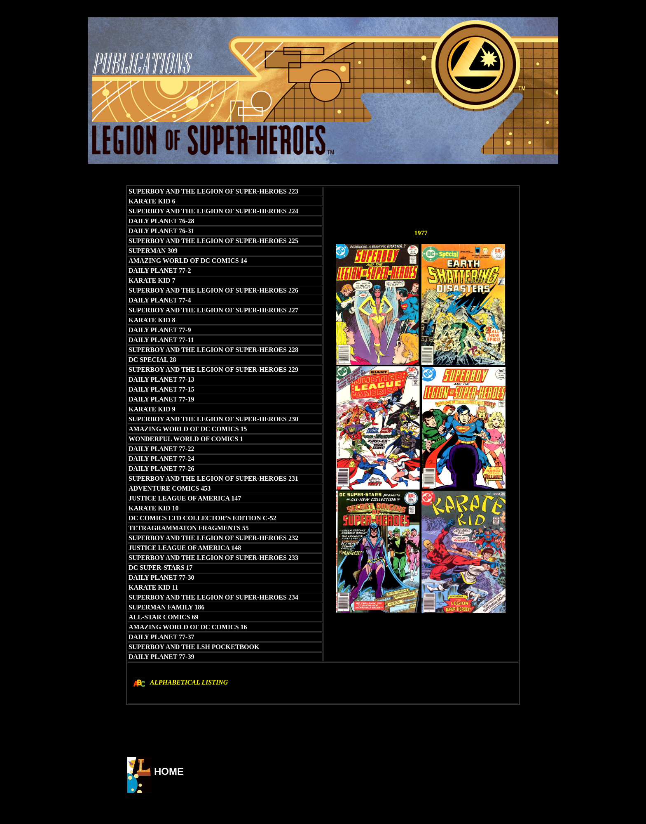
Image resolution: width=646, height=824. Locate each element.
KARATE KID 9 (152, 409)
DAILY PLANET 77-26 (161, 468)
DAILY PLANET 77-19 (161, 399)
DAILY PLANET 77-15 (161, 389)
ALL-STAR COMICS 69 (164, 617)
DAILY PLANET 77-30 (161, 577)
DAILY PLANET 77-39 (161, 656)
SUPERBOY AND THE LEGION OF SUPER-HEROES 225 (213, 240)
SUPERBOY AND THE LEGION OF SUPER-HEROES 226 (213, 290)
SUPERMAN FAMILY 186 (166, 607)
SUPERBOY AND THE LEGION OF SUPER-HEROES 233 (213, 557)
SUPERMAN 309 (153, 250)
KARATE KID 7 (152, 280)
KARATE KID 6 (152, 201)
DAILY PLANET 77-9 (160, 329)
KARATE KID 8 (152, 319)
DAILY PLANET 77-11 (161, 339)
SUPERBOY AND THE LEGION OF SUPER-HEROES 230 (213, 419)
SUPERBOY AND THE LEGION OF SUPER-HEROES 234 (213, 597)
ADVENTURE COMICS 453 (170, 488)
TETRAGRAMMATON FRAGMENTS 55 (189, 527)
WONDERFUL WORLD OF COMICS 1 (186, 438)
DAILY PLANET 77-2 (160, 270)
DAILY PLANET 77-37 (161, 636)
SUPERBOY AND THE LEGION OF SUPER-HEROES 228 (213, 349)
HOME (169, 771)
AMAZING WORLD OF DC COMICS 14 (188, 260)
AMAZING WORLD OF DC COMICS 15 (188, 428)
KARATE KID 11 (153, 587)
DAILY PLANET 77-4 (160, 300)
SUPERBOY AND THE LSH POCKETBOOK (194, 646)
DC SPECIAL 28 (152, 359)
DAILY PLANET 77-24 (161, 458)
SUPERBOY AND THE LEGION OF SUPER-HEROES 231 (213, 478)
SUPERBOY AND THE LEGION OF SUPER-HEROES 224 (213, 211)
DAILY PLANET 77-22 (161, 448)
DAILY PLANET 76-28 (161, 220)
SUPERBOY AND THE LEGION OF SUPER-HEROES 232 (213, 537)
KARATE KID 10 (154, 508)
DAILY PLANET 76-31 (161, 230)
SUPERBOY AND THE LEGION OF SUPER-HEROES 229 (213, 369)
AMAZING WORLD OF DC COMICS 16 (188, 626)
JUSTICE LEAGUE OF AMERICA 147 (185, 498)
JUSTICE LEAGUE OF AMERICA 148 (185, 547)
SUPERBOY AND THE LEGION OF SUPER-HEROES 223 (213, 191)
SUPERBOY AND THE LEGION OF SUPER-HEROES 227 (213, 310)
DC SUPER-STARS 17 (160, 567)
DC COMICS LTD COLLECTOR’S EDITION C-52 (202, 518)
